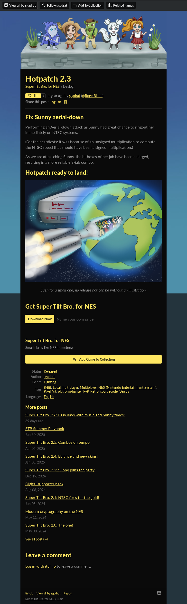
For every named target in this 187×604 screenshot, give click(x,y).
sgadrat (74, 96)
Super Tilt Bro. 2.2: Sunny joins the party (59, 469)
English (49, 397)
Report (68, 593)
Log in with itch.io (40, 566)
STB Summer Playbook (44, 428)
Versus (124, 391)
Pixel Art (50, 391)
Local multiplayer (65, 387)
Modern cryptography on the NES (54, 511)
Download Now (40, 319)
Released (50, 371)
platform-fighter (70, 391)
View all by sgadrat (48, 593)
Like (33, 96)
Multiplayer (88, 387)
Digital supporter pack (44, 483)
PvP (86, 391)
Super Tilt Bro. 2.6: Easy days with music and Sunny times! (75, 414)
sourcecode (109, 391)
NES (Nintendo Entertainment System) (127, 387)
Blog (60, 599)
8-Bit (47, 387)
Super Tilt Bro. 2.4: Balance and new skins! (61, 456)
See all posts (34, 539)
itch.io (29, 593)
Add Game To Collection (93, 359)
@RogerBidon (92, 96)
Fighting (50, 382)
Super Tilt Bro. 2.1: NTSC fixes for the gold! (62, 497)
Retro (94, 391)
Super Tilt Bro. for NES (42, 86)
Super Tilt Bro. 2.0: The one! (49, 525)
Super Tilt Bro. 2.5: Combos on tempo (57, 442)
